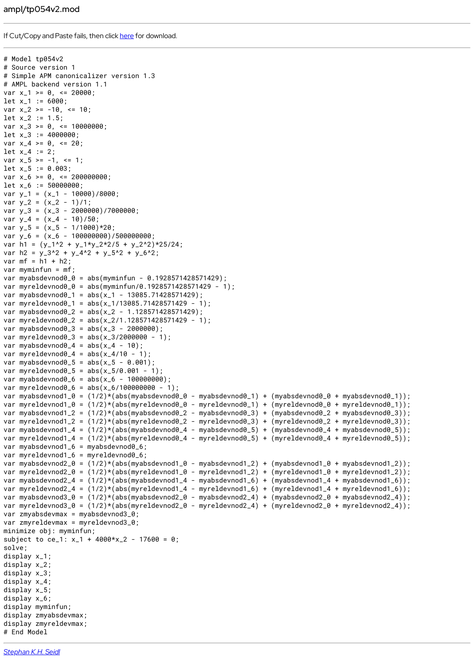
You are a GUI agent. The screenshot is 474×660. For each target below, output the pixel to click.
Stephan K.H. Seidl (32, 651)
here (127, 35)
